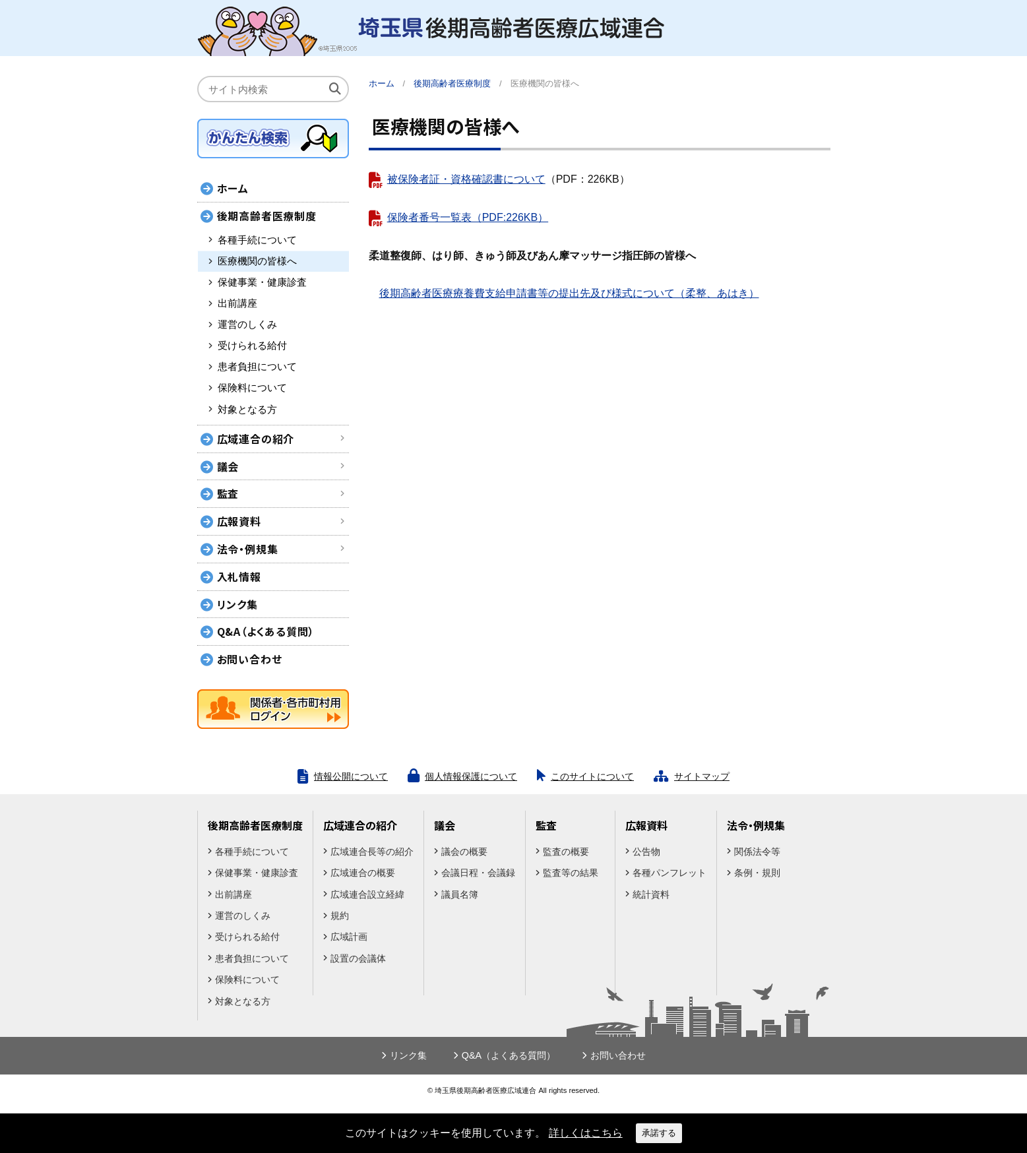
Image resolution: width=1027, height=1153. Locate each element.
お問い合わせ (249, 659)
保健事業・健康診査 (262, 282)
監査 (228, 493)
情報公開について (351, 776)
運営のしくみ (247, 324)
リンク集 (237, 604)
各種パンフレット (669, 872)
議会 (228, 466)
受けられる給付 (252, 345)
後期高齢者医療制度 (267, 216)
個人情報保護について (471, 776)
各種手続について (257, 240)
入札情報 (239, 576)
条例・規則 (757, 872)
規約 (339, 915)
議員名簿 (459, 894)
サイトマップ (702, 776)
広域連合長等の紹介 (372, 851)
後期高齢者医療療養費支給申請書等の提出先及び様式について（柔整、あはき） (569, 293)
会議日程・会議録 (478, 872)
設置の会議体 (358, 958)
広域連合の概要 (362, 872)
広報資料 (239, 521)
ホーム (381, 83)
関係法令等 (757, 851)
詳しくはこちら (586, 1132)
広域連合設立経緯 (367, 894)
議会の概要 (464, 851)
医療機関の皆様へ (257, 261)
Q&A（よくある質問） (266, 631)
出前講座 (237, 303)
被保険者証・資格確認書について (466, 179)
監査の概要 (566, 851)
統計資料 (651, 894)
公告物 (646, 851)
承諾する (659, 1133)
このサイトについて (592, 776)
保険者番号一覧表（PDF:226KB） (467, 217)
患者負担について (257, 366)
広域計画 (348, 936)
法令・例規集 (247, 549)
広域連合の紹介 (256, 439)
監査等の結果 (570, 872)
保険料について (252, 388)
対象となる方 (247, 409)
